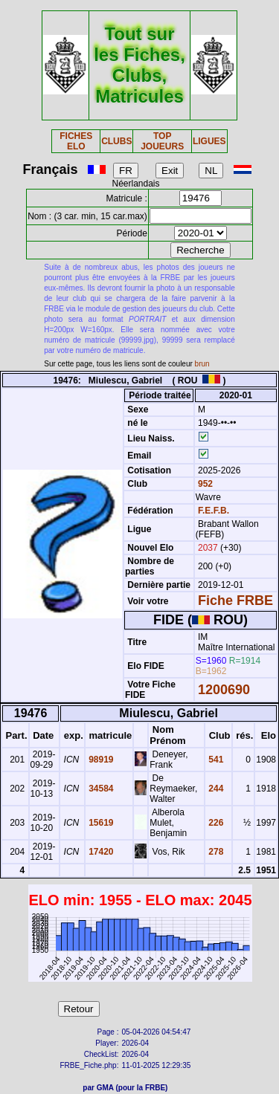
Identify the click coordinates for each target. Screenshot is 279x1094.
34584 (100, 788)
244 (214, 788)
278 (214, 852)
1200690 (224, 689)
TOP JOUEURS (162, 141)
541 (214, 759)
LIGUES (209, 141)
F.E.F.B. (213, 510)
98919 (100, 759)
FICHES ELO (76, 141)
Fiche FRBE (235, 600)
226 (214, 823)
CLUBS (116, 141)
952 (204, 484)
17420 (100, 852)
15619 (100, 823)
